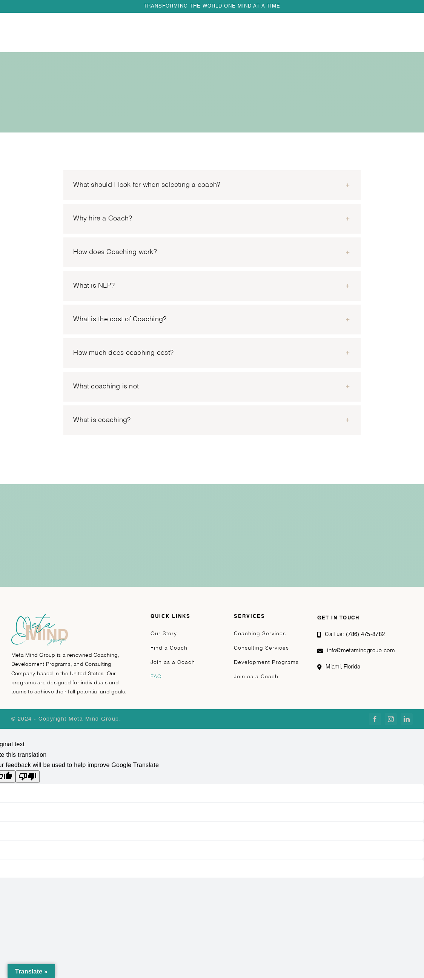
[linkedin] (407, 719)
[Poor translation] (27, 776)
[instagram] (391, 719)
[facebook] (375, 719)
